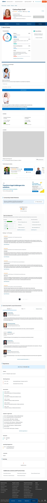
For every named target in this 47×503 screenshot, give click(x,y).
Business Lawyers (26, 486)
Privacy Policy (8, 499)
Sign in (44, 1)
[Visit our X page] (39, 500)
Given (23, 308)
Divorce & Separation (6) (22, 222)
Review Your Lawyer (4, 486)
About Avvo (37, 484)
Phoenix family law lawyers (21, 475)
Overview (7, 23)
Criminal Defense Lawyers (28, 487)
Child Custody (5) (21, 227)
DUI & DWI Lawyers (26, 489)
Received (9, 308)
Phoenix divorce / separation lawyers (8, 475)
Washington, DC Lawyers (16, 490)
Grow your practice (38, 1)
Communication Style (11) (36, 224)
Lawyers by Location (10, 1)
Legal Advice (2, 487)
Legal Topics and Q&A (28, 1)
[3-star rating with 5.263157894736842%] (10, 225)
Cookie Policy (13, 499)
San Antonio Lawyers (15, 495)
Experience (29, 23)
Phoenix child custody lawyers (21, 473)
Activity (40, 23)
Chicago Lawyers (14, 487)
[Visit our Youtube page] (45, 500)
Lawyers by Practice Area (19, 1)
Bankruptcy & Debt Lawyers (28, 484)
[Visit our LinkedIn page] (42, 500)
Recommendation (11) (36, 227)
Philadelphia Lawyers (15, 492)
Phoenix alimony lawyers (7, 473)
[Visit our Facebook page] (35, 500)
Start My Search (23, 90)
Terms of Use (3, 499)
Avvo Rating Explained (38, 489)
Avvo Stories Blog (3, 490)
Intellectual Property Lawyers (28, 495)
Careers (36, 486)
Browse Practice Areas (4, 489)
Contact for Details (39, 37)
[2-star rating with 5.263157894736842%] (10, 227)
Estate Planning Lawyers (27, 490)
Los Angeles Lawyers (15, 486)
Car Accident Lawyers (27, 492)
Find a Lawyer (3, 484)
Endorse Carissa (39, 308)
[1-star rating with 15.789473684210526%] (10, 228)
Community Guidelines (19, 499)
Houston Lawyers (15, 489)
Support (36, 487)
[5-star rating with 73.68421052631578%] (10, 221)
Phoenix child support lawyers (35, 473)
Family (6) (20, 224)
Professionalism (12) (35, 222)
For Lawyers (2, 492)
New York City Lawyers (15, 484)
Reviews (18, 23)
